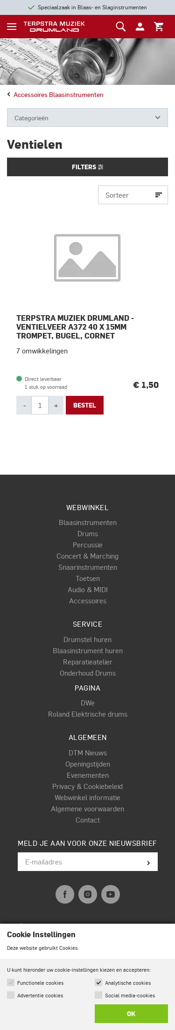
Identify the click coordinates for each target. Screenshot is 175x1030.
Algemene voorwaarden (87, 808)
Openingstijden (87, 763)
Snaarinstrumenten (87, 567)
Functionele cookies (40, 982)
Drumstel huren (87, 639)
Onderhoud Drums (88, 672)
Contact (88, 819)
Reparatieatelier (87, 661)
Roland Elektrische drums (87, 714)
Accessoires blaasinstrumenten (55, 94)
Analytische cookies (128, 982)
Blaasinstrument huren (88, 650)
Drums (87, 533)
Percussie (88, 544)
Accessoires (87, 600)
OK (131, 1013)
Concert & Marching (87, 555)
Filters (88, 167)
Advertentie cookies (40, 995)
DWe (88, 702)
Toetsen (88, 578)
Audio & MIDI (88, 589)
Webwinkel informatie (87, 797)
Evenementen (88, 775)
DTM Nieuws (88, 752)
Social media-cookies (130, 995)
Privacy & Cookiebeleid (87, 786)
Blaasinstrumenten (88, 522)
